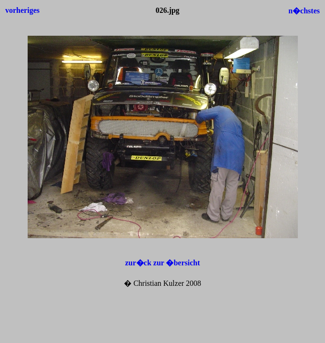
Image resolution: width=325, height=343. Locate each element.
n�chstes (304, 11)
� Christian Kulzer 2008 (162, 283)
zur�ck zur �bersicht (162, 263)
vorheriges (22, 10)
